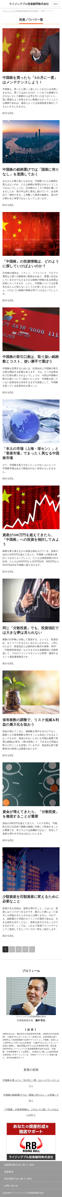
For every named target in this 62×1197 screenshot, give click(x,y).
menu (55, 4)
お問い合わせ (11, 1185)
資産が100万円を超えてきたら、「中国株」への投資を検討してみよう (30, 539)
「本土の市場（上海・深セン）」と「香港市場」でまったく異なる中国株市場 (30, 453)
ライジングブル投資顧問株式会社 (29, 1193)
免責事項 (8, 1171)
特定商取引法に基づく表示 (18, 1178)
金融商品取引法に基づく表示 (19, 1164)
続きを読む (8, 113)
